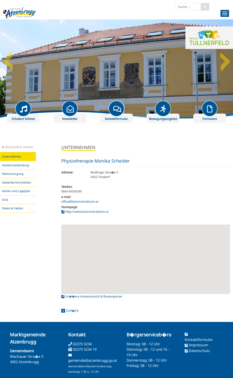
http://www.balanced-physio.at (86, 211)
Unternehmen (11, 156)
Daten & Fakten (12, 208)
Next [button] (225, 59)
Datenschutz (199, 350)
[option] (116, 69)
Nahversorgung (12, 174)
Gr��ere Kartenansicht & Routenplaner (93, 296)
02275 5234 (82, 344)
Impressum (198, 345)
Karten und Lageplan (16, 191)
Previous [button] (8, 59)
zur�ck (72, 311)
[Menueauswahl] (225, 13)
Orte (5, 200)
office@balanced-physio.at (79, 201)
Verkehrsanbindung (15, 165)
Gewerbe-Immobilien (16, 182)
